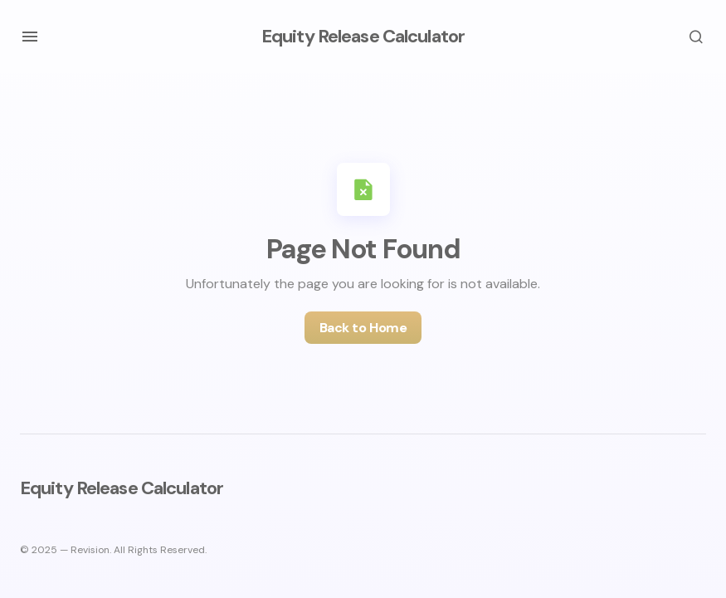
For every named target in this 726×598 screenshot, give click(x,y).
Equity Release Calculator (363, 36)
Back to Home (363, 327)
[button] (30, 37)
